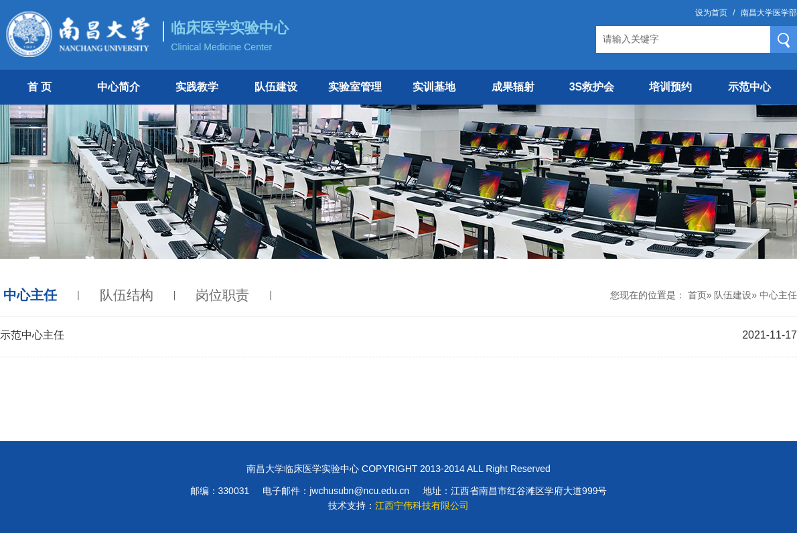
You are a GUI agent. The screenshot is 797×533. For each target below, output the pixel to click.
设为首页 (711, 12)
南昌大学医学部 (769, 12)
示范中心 (749, 87)
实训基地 (434, 87)
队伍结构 (126, 295)
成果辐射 (513, 87)
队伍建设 (276, 87)
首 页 (39, 87)
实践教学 (196, 87)
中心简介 (118, 87)
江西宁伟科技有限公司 (422, 505)
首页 (697, 295)
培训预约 (670, 87)
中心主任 (30, 295)
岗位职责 (222, 295)
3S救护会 (592, 87)
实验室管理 (355, 87)
